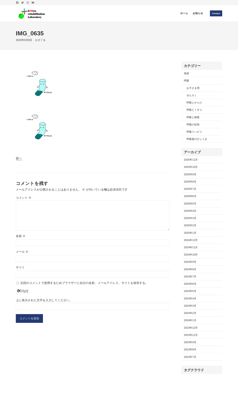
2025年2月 (190, 225)
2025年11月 (191, 159)
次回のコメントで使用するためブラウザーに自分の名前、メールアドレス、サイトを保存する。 (84, 283)
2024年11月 (191, 247)
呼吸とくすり (194, 109)
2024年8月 (190, 269)
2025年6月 (190, 196)
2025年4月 (190, 210)
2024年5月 (190, 291)
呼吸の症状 (193, 124)
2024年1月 (190, 320)
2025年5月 (190, 203)
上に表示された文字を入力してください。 (44, 300)
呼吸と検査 (193, 117)
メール (22, 251)
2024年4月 (190, 298)
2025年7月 (190, 188)
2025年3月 (190, 218)
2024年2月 (190, 312)
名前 (20, 236)
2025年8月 (190, 181)
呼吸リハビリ (194, 131)
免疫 (186, 73)
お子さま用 (193, 88)
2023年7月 (190, 356)
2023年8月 (190, 349)
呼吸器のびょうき (196, 139)
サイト (20, 267)
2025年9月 (190, 174)
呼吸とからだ (194, 102)
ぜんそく (191, 95)
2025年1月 (190, 232)
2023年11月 (191, 334)
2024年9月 (190, 261)
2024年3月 (190, 305)
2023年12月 (191, 327)
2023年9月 (190, 342)
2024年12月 (191, 240)
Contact (216, 13)
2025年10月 (191, 166)
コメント (23, 197)
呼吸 (186, 80)
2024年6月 (190, 283)
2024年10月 (191, 254)
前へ (19, 158)
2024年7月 (190, 276)
